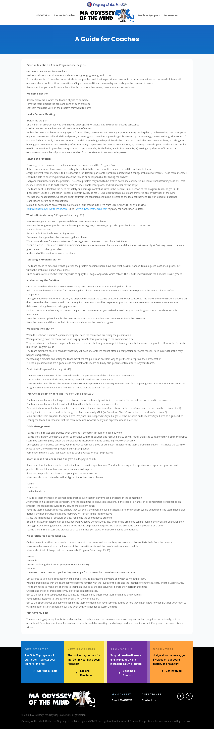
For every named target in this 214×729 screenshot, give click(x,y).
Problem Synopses (149, 15)
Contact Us (149, 700)
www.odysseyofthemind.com (91, 208)
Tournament (171, 15)
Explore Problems (86, 673)
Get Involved (174, 670)
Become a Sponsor (129, 673)
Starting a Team (47, 670)
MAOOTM (41, 15)
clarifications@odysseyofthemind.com (47, 208)
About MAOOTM (122, 700)
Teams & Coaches (65, 15)
